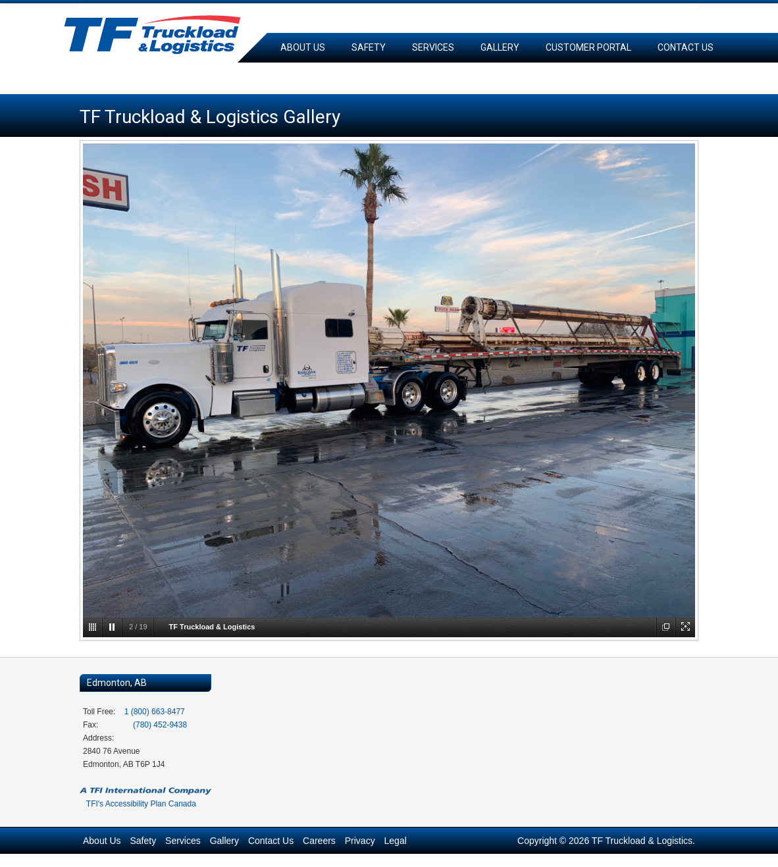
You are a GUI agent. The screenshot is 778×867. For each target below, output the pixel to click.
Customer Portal (588, 47)
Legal (395, 840)
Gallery (499, 47)
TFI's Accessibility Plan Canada (141, 803)
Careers (300, 77)
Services (433, 47)
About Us (302, 47)
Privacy (360, 840)
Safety (368, 47)
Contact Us (685, 47)
